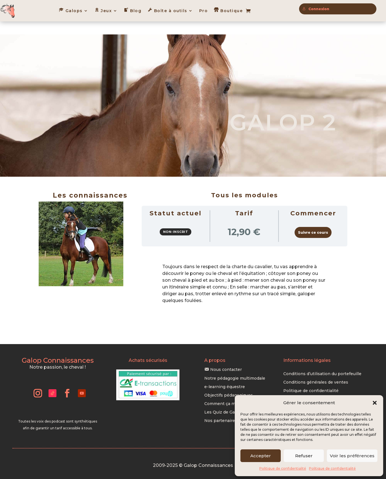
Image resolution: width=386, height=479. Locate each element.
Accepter (260, 455)
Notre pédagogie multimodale (234, 365)
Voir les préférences (352, 455)
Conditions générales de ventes (315, 369)
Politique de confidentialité (282, 468)
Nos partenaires (220, 408)
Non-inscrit (175, 219)
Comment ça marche (225, 391)
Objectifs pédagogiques (228, 382)
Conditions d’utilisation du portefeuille (322, 361)
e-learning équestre (224, 374)
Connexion (315, 9)
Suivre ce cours (313, 219)
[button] (375, 403)
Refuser (304, 455)
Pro (203, 10)
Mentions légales (301, 386)
